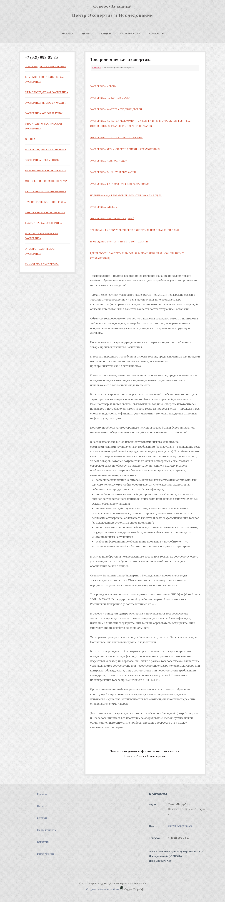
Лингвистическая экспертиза (45, 170)
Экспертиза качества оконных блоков (116, 137)
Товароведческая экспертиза (45, 66)
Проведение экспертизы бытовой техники (119, 241)
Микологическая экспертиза (45, 212)
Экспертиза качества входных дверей (116, 109)
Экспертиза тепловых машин (45, 102)
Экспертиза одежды (104, 207)
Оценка (30, 139)
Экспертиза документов (42, 160)
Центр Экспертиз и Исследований (112, 15)
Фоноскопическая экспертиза (46, 181)
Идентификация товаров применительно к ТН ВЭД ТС (126, 195)
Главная (67, 33)
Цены (86, 33)
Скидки (105, 33)
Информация (130, 33)
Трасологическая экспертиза (45, 202)
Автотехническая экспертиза (45, 191)
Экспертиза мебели (103, 86)
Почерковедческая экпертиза (45, 149)
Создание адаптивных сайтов (105, 889)
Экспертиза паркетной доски (110, 98)
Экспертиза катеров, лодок (108, 160)
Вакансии (43, 842)
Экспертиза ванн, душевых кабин (113, 172)
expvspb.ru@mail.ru (180, 825)
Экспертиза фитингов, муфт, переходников (119, 183)
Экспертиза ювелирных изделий (112, 218)
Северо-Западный (112, 6)
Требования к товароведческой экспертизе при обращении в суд (134, 230)
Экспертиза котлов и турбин (44, 113)
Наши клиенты (46, 830)
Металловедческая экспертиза (46, 92)
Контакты (157, 33)
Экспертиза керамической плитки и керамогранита (125, 149)
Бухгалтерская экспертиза (43, 223)
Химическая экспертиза (42, 264)
